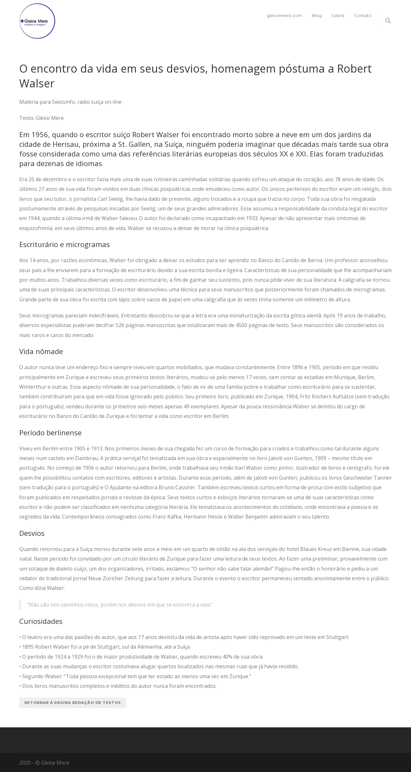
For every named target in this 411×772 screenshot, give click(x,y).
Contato (363, 15)
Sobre (338, 15)
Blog (317, 15)
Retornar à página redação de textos (72, 702)
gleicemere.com (284, 15)
